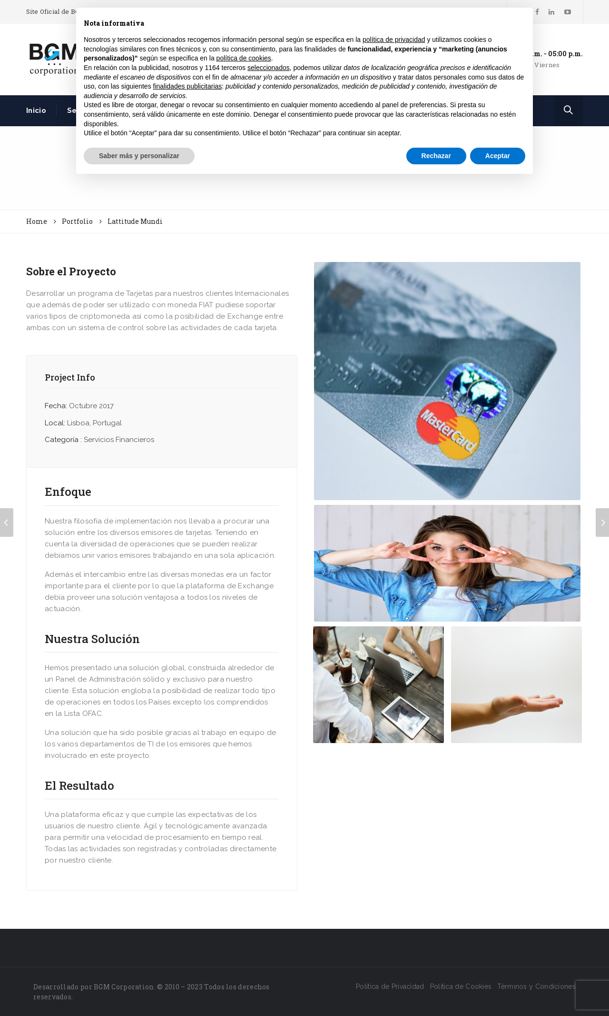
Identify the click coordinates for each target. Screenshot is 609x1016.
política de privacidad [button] (394, 39)
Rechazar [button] (436, 156)
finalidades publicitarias (187, 86)
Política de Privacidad (390, 986)
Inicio (36, 110)
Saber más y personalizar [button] (139, 156)
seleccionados (268, 67)
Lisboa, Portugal (94, 423)
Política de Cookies (461, 986)
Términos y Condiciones (536, 986)
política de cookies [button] (243, 58)
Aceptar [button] (497, 156)
